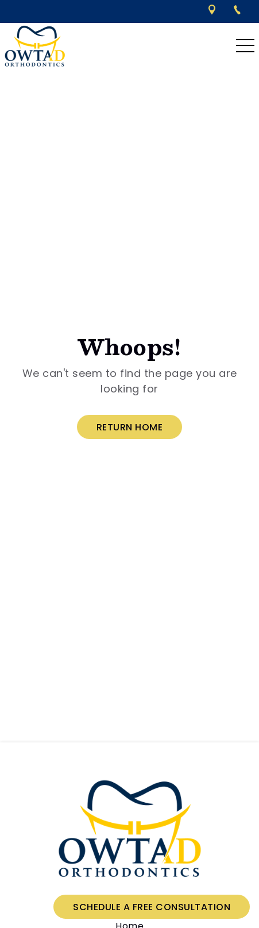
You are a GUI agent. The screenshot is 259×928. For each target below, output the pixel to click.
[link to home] (130, 829)
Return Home (129, 427)
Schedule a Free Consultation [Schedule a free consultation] (151, 907)
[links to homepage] (35, 46)
